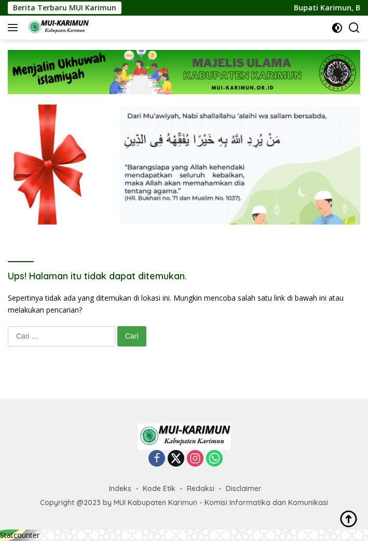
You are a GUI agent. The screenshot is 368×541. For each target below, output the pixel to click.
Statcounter (19, 535)
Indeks (120, 488)
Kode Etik (159, 488)
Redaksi (200, 488)
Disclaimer (244, 488)
